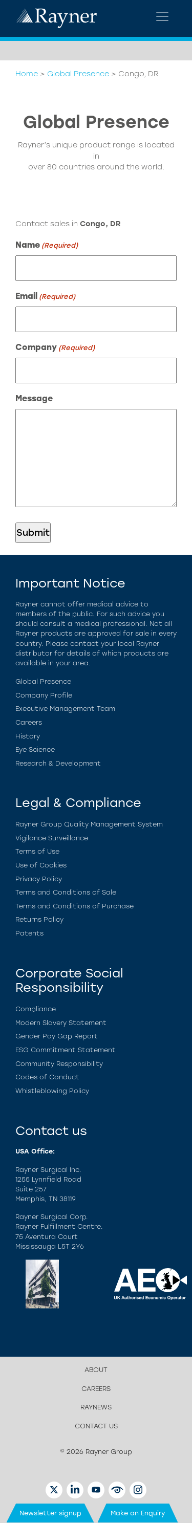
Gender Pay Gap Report (56, 1036)
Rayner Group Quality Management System (89, 824)
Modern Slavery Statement (60, 1023)
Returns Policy (39, 919)
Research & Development (58, 763)
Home (26, 73)
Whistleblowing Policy (52, 1091)
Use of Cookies (41, 865)
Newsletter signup (50, 1513)
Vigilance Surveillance (51, 838)
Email (45, 296)
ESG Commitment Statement (65, 1050)
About (96, 1370)
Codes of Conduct (47, 1077)
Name (46, 245)
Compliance (35, 1009)
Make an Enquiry (138, 1513)
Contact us (96, 1426)
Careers (28, 722)
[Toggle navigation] (162, 16)
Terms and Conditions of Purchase (74, 906)
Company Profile (43, 695)
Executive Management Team (65, 708)
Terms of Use (37, 851)
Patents (29, 933)
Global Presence (78, 73)
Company (55, 347)
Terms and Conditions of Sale (65, 892)
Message (34, 398)
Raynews (96, 1407)
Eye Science (35, 749)
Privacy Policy (38, 879)
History (27, 736)
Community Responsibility (59, 1064)
